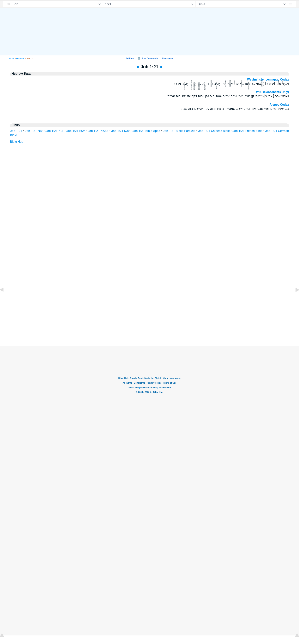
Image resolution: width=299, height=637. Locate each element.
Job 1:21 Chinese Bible (214, 131)
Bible (11, 58)
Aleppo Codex (279, 104)
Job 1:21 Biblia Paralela (179, 131)
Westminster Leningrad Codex (268, 79)
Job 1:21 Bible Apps (146, 131)
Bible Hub (16, 142)
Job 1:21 (16, 131)
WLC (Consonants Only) (272, 92)
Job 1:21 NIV (34, 131)
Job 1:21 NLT (54, 131)
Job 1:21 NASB (98, 131)
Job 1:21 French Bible (247, 131)
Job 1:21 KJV (120, 131)
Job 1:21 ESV (75, 131)
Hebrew (20, 58)
